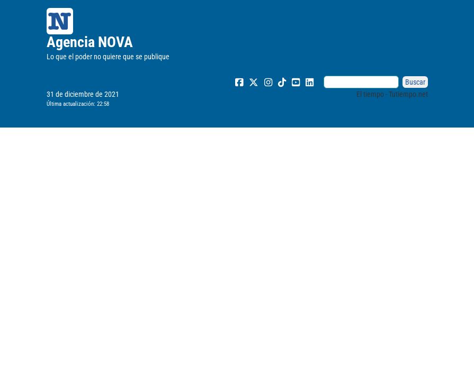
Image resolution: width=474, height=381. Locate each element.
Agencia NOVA (90, 42)
